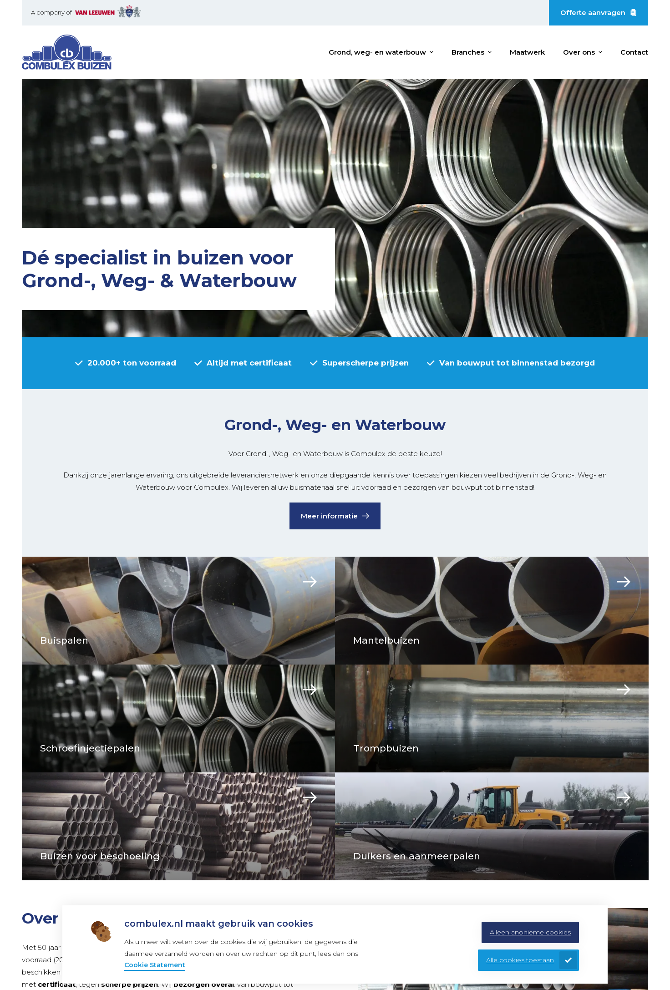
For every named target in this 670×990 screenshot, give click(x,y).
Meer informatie (329, 516)
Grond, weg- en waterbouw (377, 52)
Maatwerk (527, 52)
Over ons (579, 52)
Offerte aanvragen (592, 12)
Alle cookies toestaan (520, 960)
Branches (468, 52)
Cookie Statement (154, 965)
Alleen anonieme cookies (530, 932)
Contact (634, 52)
